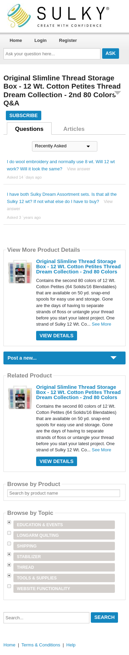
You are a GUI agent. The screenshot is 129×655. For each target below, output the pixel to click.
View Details (57, 335)
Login (40, 40)
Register (68, 40)
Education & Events (40, 524)
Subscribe (23, 115)
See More (101, 324)
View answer (78, 169)
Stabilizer (29, 556)
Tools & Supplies (37, 578)
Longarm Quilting (38, 535)
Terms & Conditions (40, 644)
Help (71, 644)
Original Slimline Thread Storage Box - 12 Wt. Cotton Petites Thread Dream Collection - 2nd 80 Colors (78, 266)
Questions (29, 129)
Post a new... (22, 358)
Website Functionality (43, 588)
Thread (25, 567)
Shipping (26, 546)
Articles (74, 129)
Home (16, 40)
